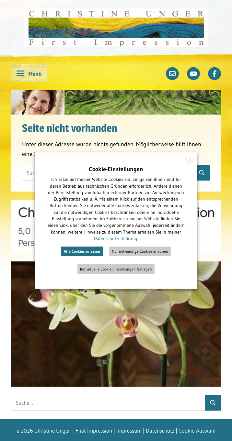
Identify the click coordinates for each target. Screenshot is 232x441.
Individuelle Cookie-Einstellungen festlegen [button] (116, 269)
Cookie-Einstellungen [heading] (116, 169)
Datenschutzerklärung (115, 238)
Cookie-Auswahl (197, 430)
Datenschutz (160, 430)
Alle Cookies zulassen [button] (82, 251)
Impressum (129, 430)
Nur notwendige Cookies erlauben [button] (140, 251)
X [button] (190, 159)
